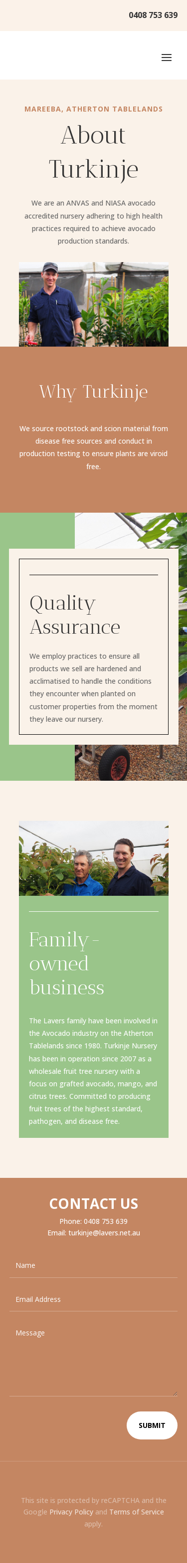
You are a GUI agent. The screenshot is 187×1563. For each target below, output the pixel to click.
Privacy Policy (71, 1511)
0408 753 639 (153, 15)
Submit (152, 1425)
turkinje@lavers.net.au (104, 1232)
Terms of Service (136, 1511)
